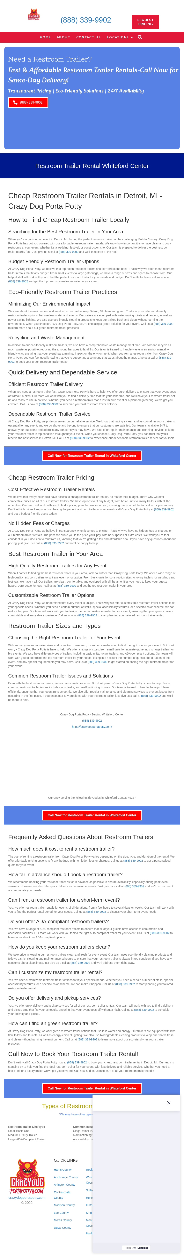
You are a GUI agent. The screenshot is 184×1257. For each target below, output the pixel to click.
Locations (118, 37)
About (63, 37)
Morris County (63, 1220)
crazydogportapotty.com (26, 1198)
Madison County (64, 1205)
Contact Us (88, 37)
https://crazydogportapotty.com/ (92, 726)
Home (45, 37)
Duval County (62, 1227)
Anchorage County (66, 1177)
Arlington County (64, 1184)
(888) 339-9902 (85, 20)
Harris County (63, 1169)
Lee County (61, 1212)
